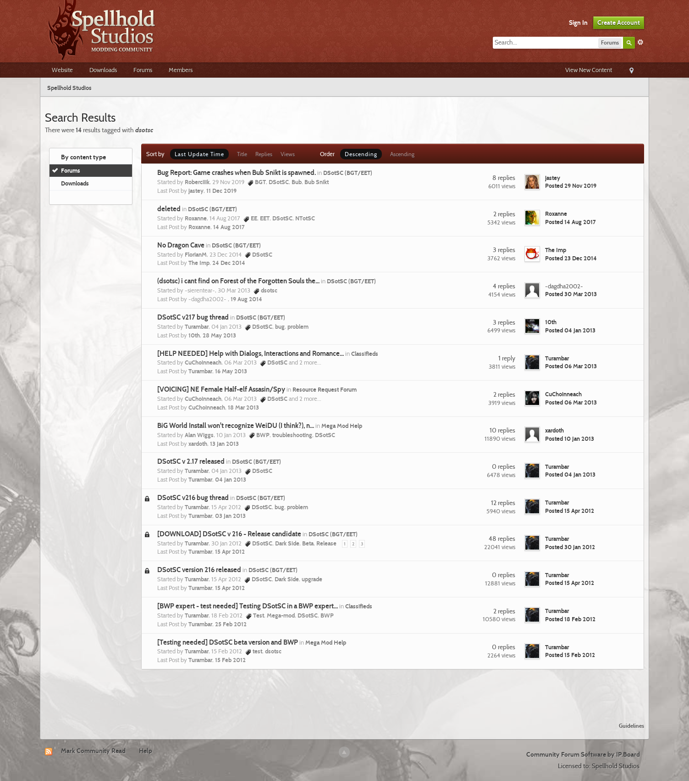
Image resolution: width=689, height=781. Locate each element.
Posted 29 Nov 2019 (570, 185)
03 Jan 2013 (230, 515)
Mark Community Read (93, 751)
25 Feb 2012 (231, 624)
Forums (142, 69)
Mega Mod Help (341, 425)
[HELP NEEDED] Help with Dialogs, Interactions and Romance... (250, 353)
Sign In (578, 22)
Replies (263, 154)
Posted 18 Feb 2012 (570, 619)
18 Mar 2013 (243, 407)
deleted (169, 209)
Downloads (103, 69)
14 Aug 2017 (229, 226)
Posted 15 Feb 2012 (570, 654)
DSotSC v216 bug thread (193, 498)
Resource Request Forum (324, 389)
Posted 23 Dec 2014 (571, 258)
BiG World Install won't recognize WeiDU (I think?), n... (235, 425)
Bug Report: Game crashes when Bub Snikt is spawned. (236, 173)
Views (288, 154)
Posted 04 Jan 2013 (570, 330)
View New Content (588, 69)
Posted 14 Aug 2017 (570, 221)
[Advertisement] (344, 690)
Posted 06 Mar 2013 (571, 366)
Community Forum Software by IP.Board (583, 754)
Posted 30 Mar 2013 (571, 294)
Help (145, 751)
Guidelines (631, 725)
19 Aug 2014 (246, 299)
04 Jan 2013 (230, 479)
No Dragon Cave (180, 245)
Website (62, 69)
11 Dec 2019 (221, 190)
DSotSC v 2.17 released (191, 461)
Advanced (640, 42)
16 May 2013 (231, 371)
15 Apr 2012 (230, 551)
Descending (361, 154)
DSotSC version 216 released (199, 570)
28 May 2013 (219, 335)
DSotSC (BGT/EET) (347, 172)
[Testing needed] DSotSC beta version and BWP (227, 642)
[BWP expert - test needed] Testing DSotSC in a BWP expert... (247, 606)
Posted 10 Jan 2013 (569, 438)
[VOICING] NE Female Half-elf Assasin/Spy (221, 389)
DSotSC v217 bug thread (193, 317)
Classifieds (364, 353)
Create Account (618, 22)
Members (181, 69)
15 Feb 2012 (230, 659)
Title (242, 154)
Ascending (402, 154)
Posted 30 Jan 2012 (570, 547)
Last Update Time (199, 154)
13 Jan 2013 (224, 443)
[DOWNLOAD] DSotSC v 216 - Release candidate (229, 534)
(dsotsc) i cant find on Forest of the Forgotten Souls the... (238, 281)
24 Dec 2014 (228, 262)
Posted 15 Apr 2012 (569, 510)
